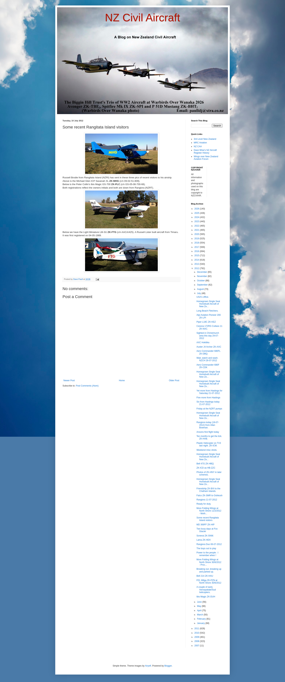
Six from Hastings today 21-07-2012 (208, 403)
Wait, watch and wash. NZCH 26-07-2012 (207, 359)
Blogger (168, 666)
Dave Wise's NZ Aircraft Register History (205, 151)
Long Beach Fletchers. (207, 311)
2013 (197, 264)
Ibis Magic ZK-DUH (205, 596)
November (202, 276)
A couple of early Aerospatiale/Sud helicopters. (206, 590)
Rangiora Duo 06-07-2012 (209, 544)
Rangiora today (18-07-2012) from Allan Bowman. (207, 425)
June (199, 602)
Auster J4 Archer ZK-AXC (208, 347)
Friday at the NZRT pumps (209, 408)
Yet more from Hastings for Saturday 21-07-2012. (209, 391)
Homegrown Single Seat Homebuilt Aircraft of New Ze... (208, 304)
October (201, 280)
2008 (197, 641)
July (199, 293)
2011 (197, 628)
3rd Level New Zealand (205, 139)
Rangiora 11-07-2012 (206, 499)
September (202, 284)
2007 (197, 645)
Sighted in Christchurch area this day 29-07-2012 (207, 336)
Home (122, 380)
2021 (197, 230)
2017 (197, 247)
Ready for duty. (203, 504)
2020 (197, 234)
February (201, 619)
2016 (197, 251)
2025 (197, 213)
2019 (197, 238)
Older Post (174, 380)
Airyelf (148, 666)
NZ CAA (198, 146)
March (200, 614)
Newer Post (69, 380)
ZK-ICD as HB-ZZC (205, 468)
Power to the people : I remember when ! (207, 553)
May (199, 606)
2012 (197, 268)
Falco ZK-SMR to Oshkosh (209, 495)
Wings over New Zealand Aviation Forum (206, 157)
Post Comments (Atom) (87, 385)
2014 (197, 260)
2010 (197, 633)
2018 (197, 242)
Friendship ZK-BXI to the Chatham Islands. (208, 489)
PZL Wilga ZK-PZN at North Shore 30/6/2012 (208, 581)
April (199, 610)
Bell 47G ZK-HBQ (205, 463)
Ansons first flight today (207, 432)
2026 (197, 208)
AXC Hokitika (202, 342)
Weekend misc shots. (206, 450)
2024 (197, 217)
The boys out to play (206, 548)
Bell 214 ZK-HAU (204, 576)
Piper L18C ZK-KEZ (206, 322)
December (202, 272)
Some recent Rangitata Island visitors (207, 519)
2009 (197, 637)
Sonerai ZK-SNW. (205, 535)
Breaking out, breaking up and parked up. (208, 570)
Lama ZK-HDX (203, 540)
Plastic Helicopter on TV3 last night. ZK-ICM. (208, 444)
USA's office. (202, 297)
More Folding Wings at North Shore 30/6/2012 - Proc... (208, 562)
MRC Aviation (200, 142)
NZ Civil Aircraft (142, 17)
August (200, 289)
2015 (197, 255)
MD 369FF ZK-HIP (205, 524)
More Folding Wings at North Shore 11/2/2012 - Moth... (208, 511)
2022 (197, 226)
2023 (197, 221)
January (201, 623)
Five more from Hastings (208, 397)
